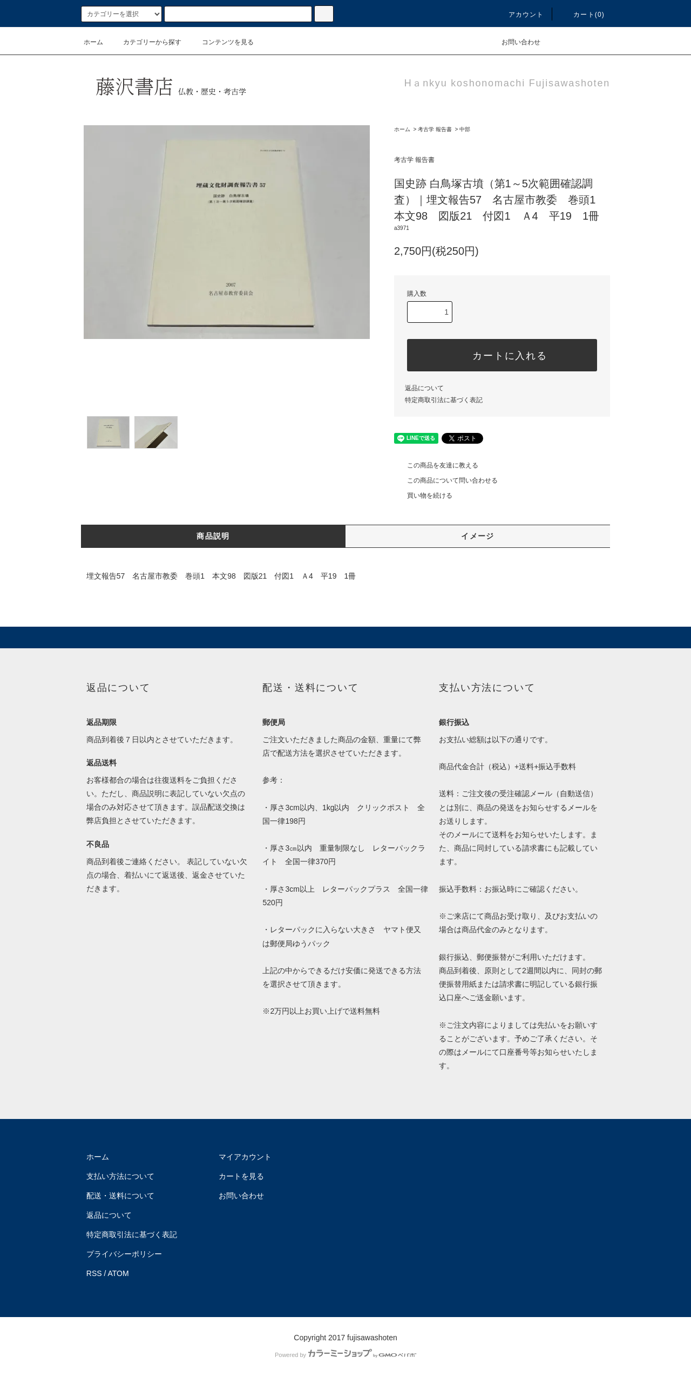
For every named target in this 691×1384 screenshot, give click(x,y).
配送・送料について (120, 1195)
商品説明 (213, 536)
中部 (464, 129)
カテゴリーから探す (145, 42)
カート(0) (582, 14)
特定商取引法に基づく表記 (444, 400)
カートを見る (241, 1176)
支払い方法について (120, 1176)
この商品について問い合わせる (446, 480)
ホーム (93, 42)
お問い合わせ (514, 42)
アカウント (520, 14)
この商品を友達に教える (436, 465)
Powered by (345, 1355)
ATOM (118, 1273)
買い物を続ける (423, 495)
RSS (94, 1273)
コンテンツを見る (221, 42)
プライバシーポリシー (124, 1254)
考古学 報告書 (435, 129)
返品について (424, 388)
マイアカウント (245, 1156)
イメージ (477, 536)
